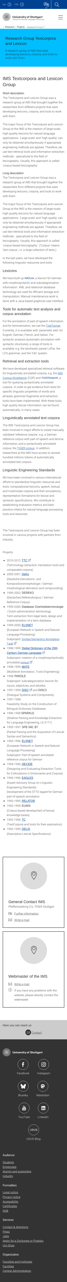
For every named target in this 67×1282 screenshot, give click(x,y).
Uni (4, 4)
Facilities (8, 1266)
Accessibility (10, 1201)
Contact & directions (15, 1227)
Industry (8, 1176)
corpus (24, 662)
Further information (26, 913)
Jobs (6, 1236)
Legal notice (10, 1192)
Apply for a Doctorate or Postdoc (23, 1240)
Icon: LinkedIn (43, 1108)
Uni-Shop (8, 1245)
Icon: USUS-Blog (33, 1129)
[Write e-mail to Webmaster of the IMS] (18, 984)
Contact (33, 1032)
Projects (20, 27)
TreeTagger (53, 325)
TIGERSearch (49, 378)
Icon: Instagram (43, 1064)
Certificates (10, 1206)
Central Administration (17, 1271)
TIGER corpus (25, 448)
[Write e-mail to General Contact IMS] (18, 920)
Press (6, 1231)
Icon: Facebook (23, 1064)
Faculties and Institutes (17, 1261)
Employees (9, 1167)
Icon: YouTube (24, 1108)
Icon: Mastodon (43, 1086)
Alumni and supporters (17, 1171)
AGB (5, 1210)
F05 (16, 4)
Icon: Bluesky (23, 1086)
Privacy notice (11, 1197)
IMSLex (29, 278)
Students (8, 1162)
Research (9, 27)
